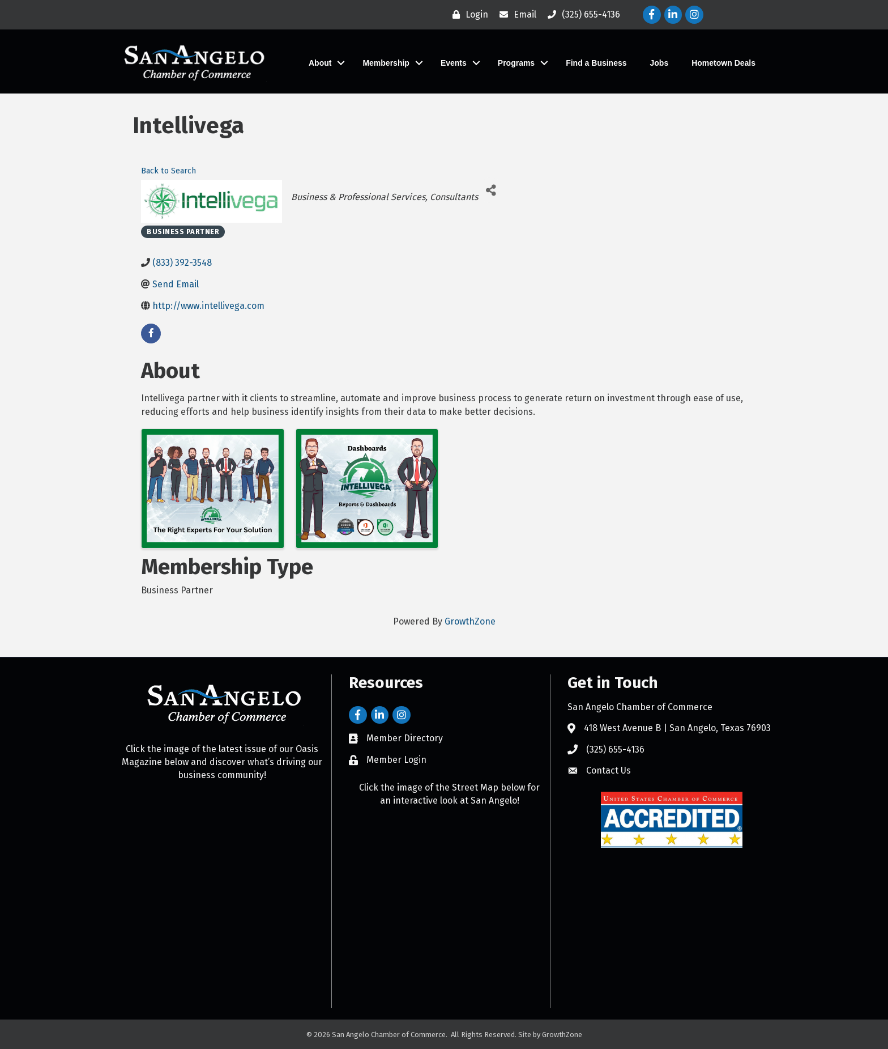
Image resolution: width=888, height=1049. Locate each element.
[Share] (490, 190)
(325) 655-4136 (615, 749)
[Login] (467, 15)
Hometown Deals (723, 62)
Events (454, 62)
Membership (385, 62)
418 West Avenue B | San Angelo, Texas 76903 (677, 728)
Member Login (396, 759)
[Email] (515, 15)
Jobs (659, 62)
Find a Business (596, 62)
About (320, 62)
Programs (516, 62)
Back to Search (168, 171)
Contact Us (608, 770)
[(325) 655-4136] (581, 15)
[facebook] (151, 333)
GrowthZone (470, 621)
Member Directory (404, 738)
